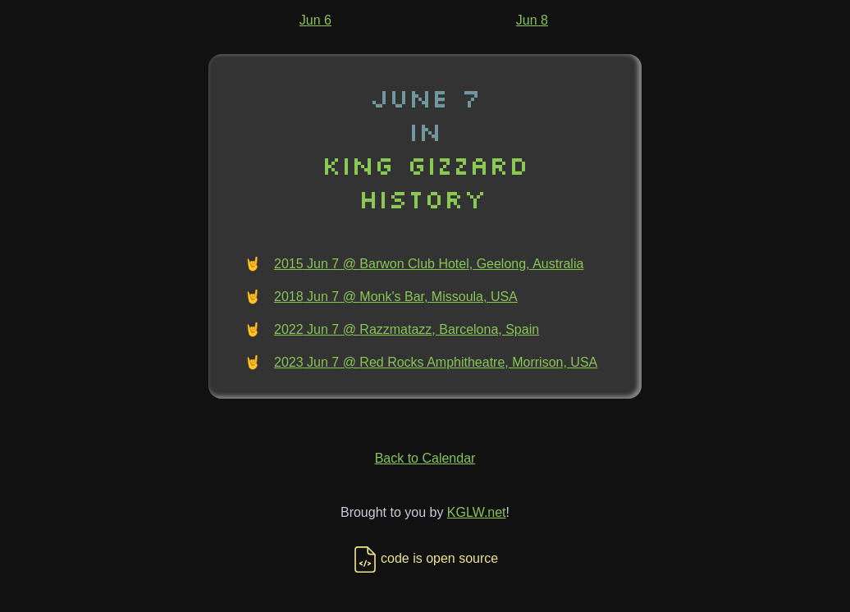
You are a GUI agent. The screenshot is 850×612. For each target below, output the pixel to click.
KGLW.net (476, 512)
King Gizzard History (425, 181)
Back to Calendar (425, 458)
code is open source (425, 558)
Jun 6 (315, 20)
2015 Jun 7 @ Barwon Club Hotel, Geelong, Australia (428, 264)
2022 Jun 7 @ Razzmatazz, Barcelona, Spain (406, 329)
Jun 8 (532, 20)
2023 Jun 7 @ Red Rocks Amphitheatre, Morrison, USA (435, 362)
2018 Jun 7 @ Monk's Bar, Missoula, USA (396, 297)
